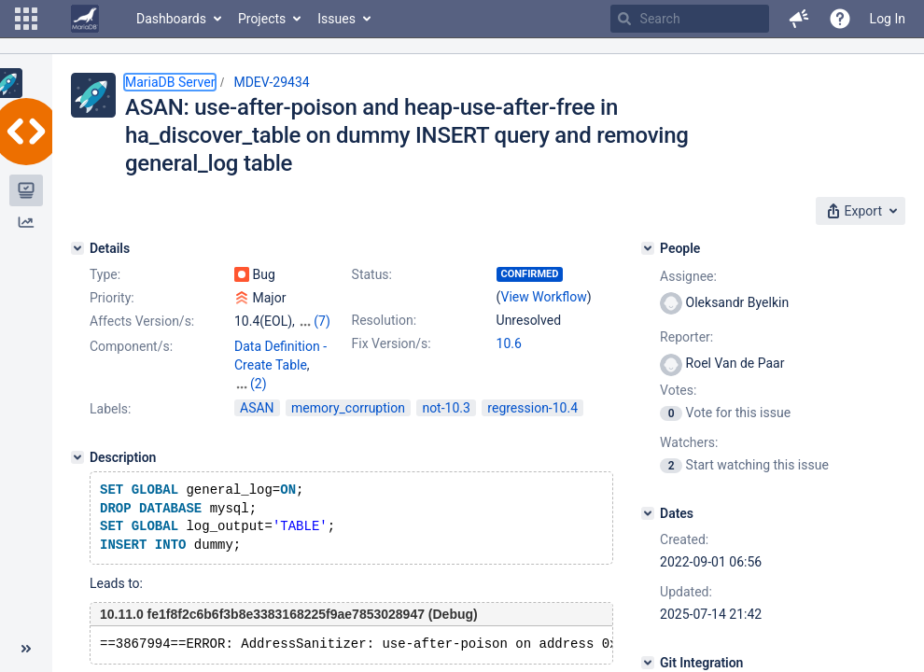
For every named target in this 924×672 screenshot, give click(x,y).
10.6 (509, 343)
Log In (887, 18)
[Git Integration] (647, 662)
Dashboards (171, 18)
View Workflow (544, 296)
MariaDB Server (170, 82)
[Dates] (647, 513)
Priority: (112, 297)
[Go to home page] (85, 18)
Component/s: (131, 346)
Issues (336, 18)
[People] (647, 248)
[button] (26, 18)
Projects (262, 18)
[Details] (77, 248)
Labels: (110, 390)
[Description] (77, 438)
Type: (105, 274)
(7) (322, 321)
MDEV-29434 (271, 82)
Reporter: (686, 336)
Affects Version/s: (142, 321)
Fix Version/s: (391, 343)
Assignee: (688, 276)
